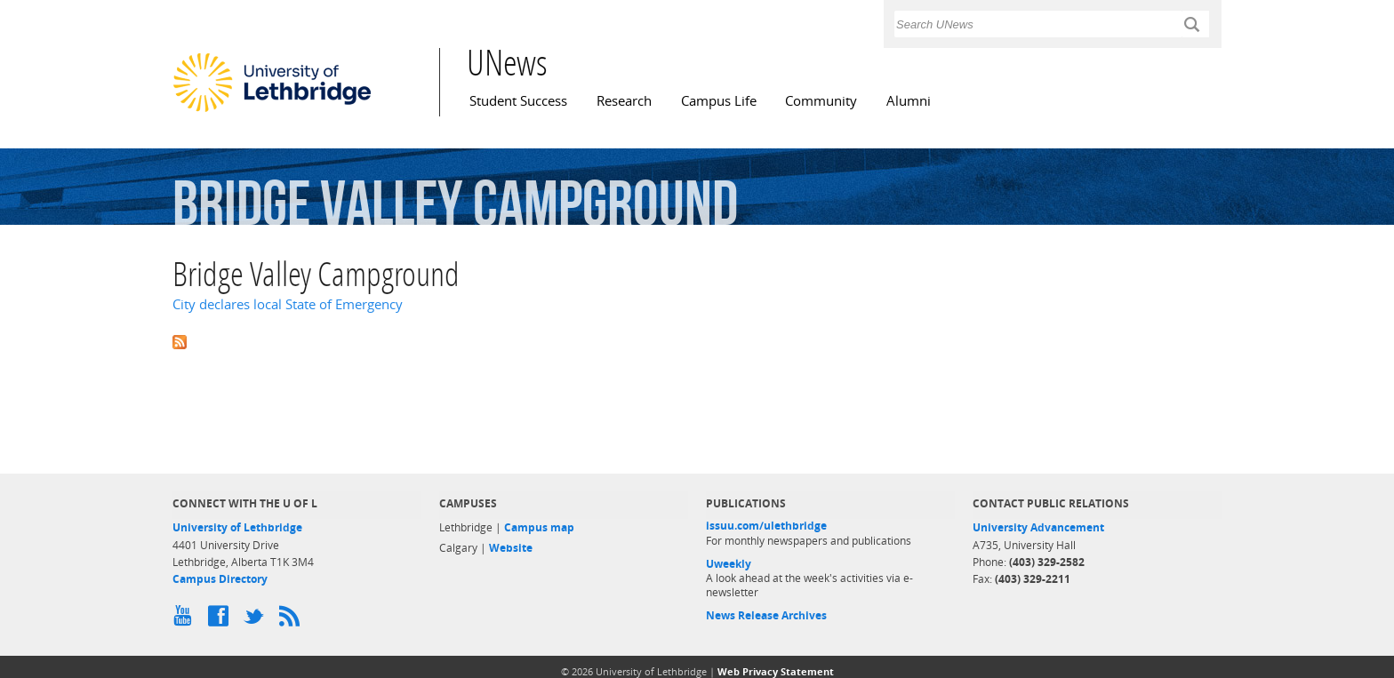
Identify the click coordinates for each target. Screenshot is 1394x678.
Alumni (908, 101)
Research (624, 101)
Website (511, 547)
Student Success (518, 101)
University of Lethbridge (237, 527)
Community (821, 101)
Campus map (539, 527)
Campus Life (719, 101)
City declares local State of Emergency (287, 304)
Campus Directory (220, 579)
